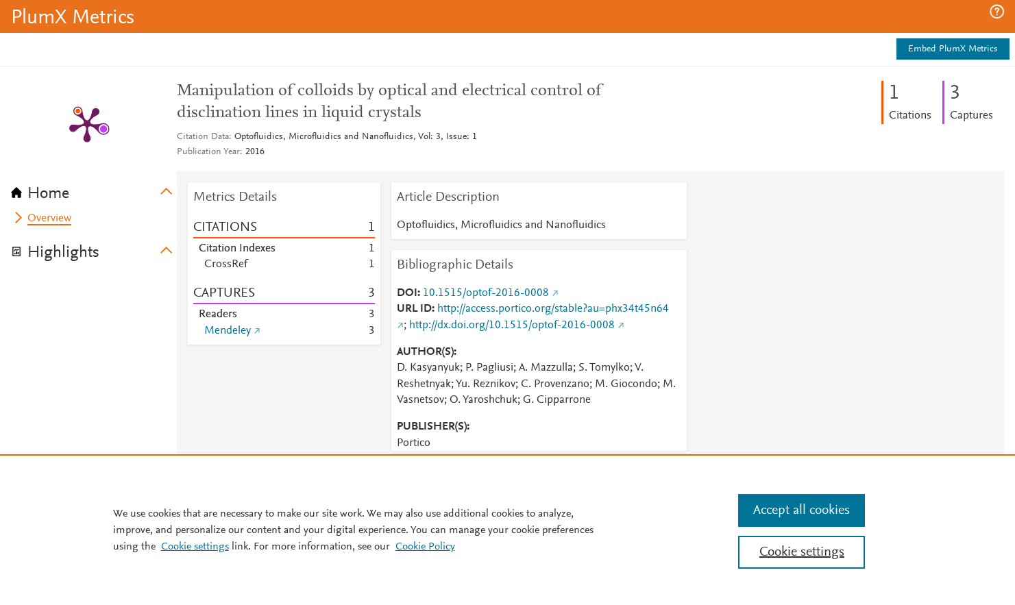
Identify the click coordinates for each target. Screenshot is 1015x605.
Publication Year (208, 152)
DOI (407, 293)
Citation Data (203, 137)
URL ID (414, 309)
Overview (49, 218)
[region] (507, 529)
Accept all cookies (801, 510)
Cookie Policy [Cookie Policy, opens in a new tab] (425, 546)
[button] (997, 11)
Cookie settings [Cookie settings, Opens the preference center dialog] (801, 552)
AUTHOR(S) (425, 352)
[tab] (94, 189)
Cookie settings (195, 546)
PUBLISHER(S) (432, 426)
